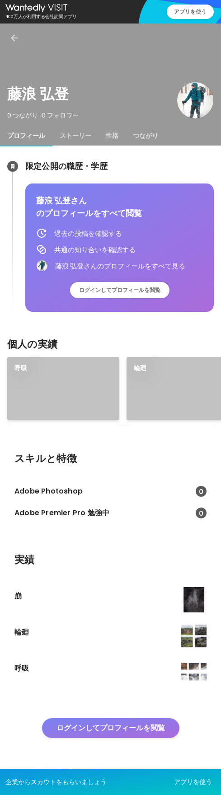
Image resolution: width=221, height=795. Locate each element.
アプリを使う (190, 11)
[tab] (26, 135)
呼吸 (20, 367)
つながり (145, 135)
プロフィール (26, 135)
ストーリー (75, 135)
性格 (112, 135)
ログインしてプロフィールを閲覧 (119, 290)
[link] (63, 388)
